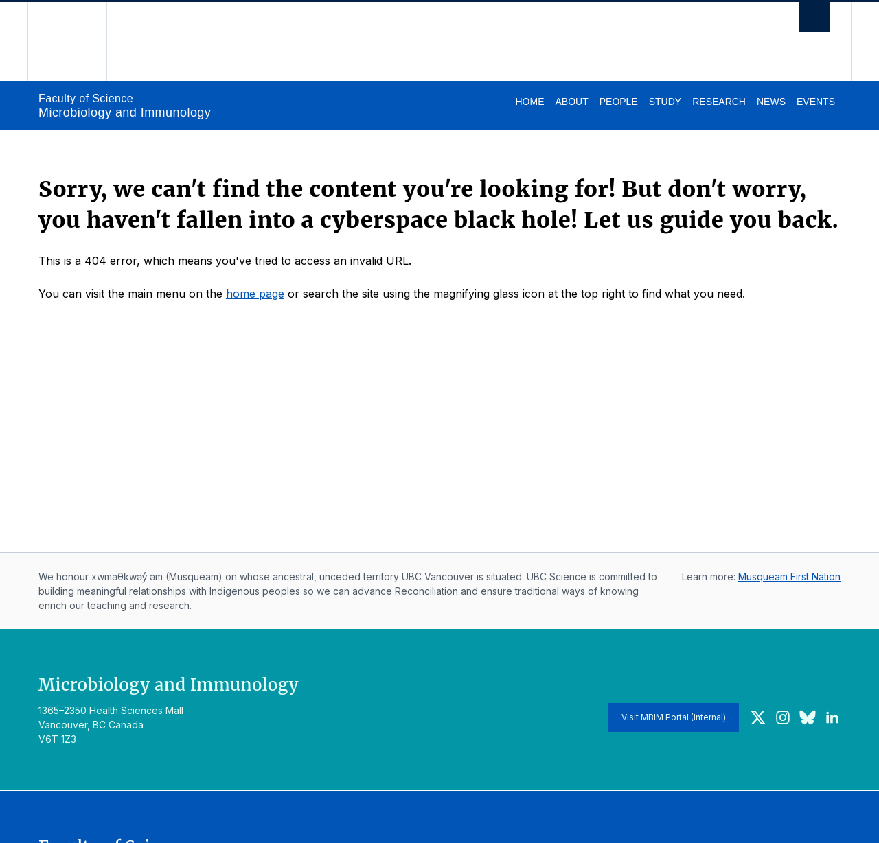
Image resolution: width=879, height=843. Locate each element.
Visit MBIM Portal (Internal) (673, 717)
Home (529, 101)
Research (719, 101)
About (571, 101)
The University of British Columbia (66, 41)
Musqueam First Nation (789, 576)
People (619, 101)
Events (816, 101)
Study (665, 101)
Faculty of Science (85, 98)
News (771, 101)
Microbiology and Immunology (124, 112)
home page (255, 293)
